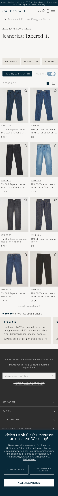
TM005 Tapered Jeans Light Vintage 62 (43, 184)
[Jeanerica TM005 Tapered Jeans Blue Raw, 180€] (44, 222)
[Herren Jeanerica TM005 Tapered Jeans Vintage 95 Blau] (44, 105)
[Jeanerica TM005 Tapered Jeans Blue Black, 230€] (14, 113)
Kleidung (19, 29)
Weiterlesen (29, 459)
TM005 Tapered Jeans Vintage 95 (43, 129)
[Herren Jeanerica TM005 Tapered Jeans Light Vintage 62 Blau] (44, 159)
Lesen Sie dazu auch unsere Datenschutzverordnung (29, 383)
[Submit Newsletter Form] (51, 376)
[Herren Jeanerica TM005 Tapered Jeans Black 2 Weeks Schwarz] (14, 159)
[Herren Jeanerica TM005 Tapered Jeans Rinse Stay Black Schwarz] (44, 269)
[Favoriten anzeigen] (43, 11)
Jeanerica (7, 29)
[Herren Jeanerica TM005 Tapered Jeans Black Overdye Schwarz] (14, 214)
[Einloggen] (39, 11)
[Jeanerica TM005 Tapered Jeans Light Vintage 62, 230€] (44, 167)
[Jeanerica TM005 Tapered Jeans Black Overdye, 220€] (14, 222)
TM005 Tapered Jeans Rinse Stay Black (43, 293)
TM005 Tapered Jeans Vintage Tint (13, 293)
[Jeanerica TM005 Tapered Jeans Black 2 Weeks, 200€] (14, 167)
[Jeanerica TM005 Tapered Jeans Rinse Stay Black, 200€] (44, 276)
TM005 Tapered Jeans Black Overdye (13, 239)
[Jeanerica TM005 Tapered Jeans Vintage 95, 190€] (44, 113)
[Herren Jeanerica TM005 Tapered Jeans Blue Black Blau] (14, 105)
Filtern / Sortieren (17, 74)
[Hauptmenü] (53, 11)
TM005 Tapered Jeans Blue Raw (43, 239)
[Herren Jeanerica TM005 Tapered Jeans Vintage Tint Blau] (14, 269)
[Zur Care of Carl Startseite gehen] (14, 11)
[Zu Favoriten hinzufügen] (25, 91)
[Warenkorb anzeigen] (48, 11)
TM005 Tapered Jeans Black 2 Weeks (13, 184)
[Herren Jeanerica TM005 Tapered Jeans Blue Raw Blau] (44, 214)
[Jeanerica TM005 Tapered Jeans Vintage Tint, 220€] (14, 276)
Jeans (28, 29)
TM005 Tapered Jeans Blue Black (13, 129)
